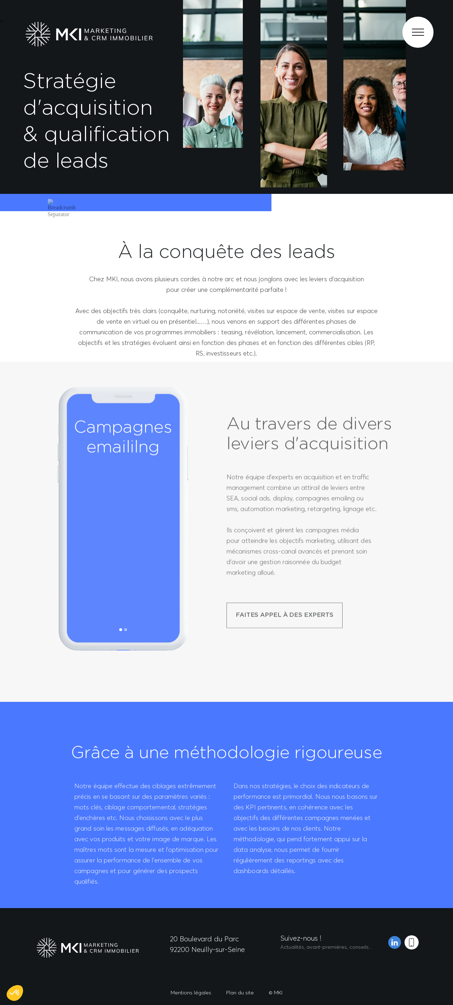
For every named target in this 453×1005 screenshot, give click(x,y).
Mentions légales (191, 992)
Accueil (28, 215)
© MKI (275, 992)
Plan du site (240, 992)
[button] (14, 992)
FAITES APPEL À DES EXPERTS (284, 654)
